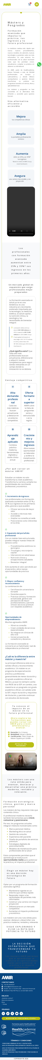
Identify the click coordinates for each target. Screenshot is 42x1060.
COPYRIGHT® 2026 (21, 1059)
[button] (37, 4)
